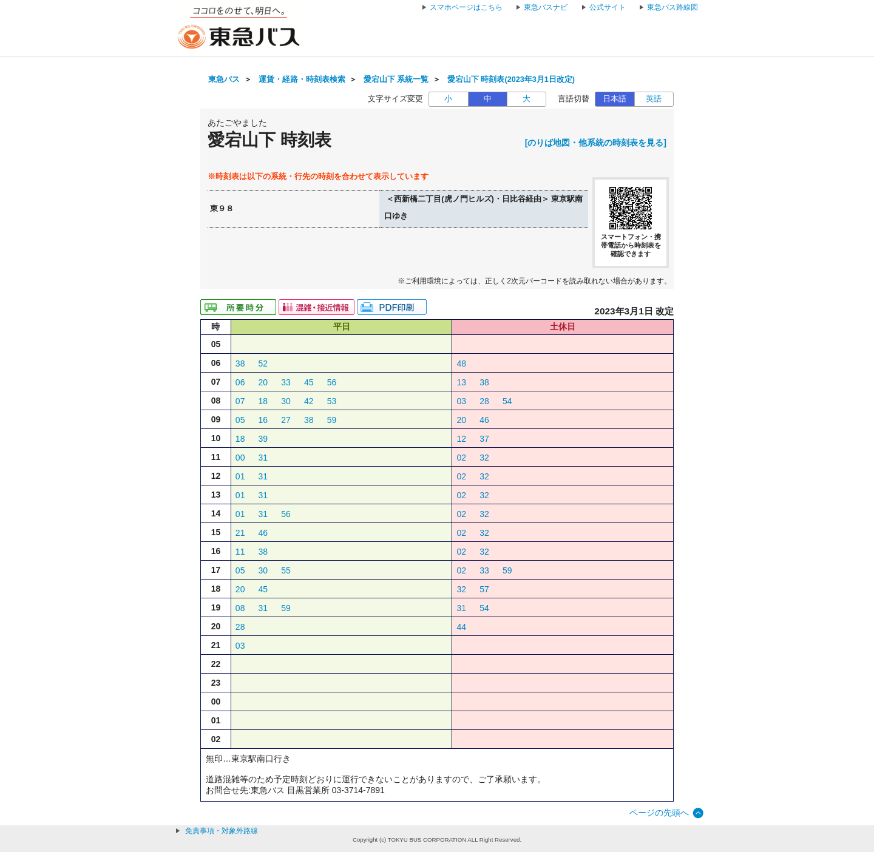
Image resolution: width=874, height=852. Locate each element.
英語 (654, 99)
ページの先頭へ (659, 812)
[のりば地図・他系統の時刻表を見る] (595, 142)
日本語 (614, 99)
